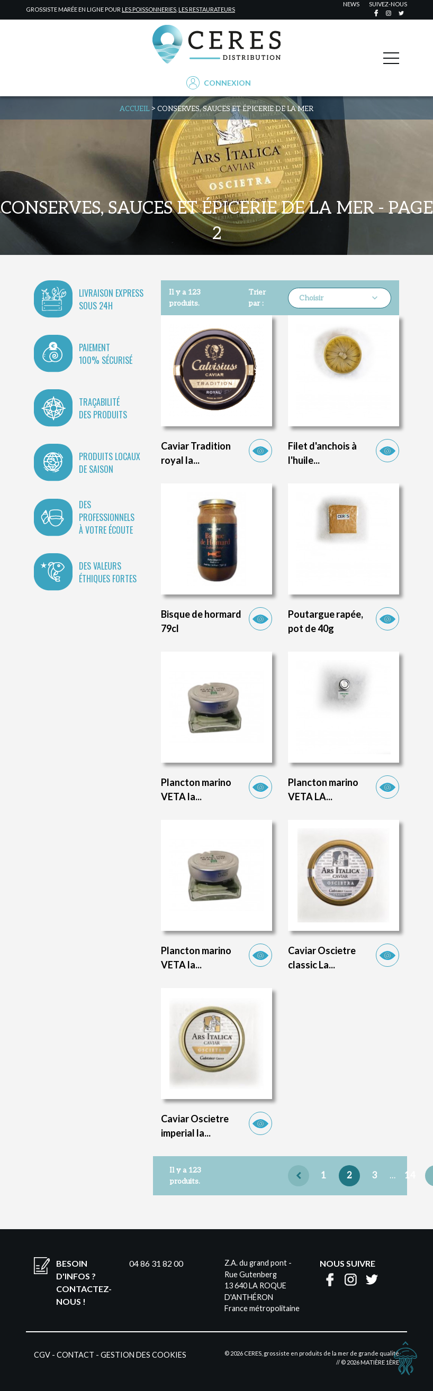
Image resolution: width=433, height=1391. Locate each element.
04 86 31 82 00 (156, 1263)
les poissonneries (149, 9)
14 (410, 1175)
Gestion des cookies (143, 1354)
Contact (75, 1354)
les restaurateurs (206, 9)
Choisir (339, 297)
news (351, 4)
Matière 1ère (379, 1362)
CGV (42, 1354)
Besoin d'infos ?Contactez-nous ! (84, 1282)
